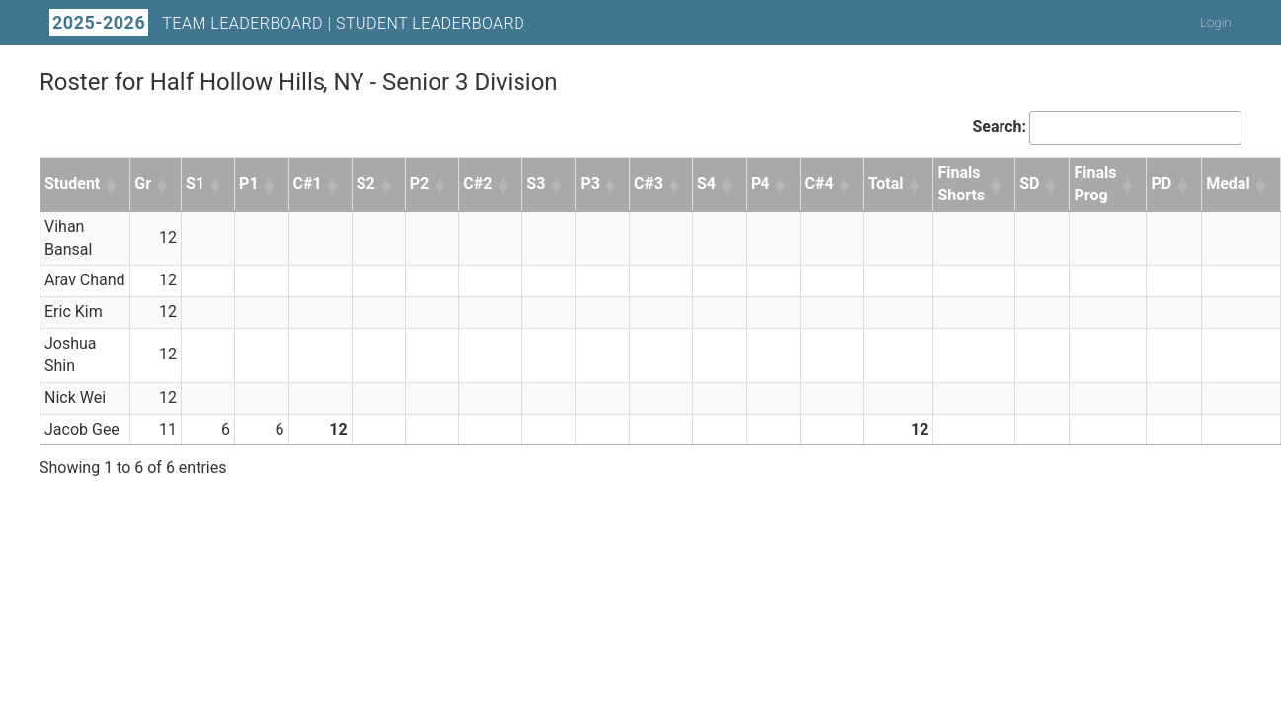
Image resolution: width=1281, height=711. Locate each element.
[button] (112, 184)
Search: (999, 127)
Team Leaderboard (242, 23)
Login (1216, 22)
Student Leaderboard (430, 23)
